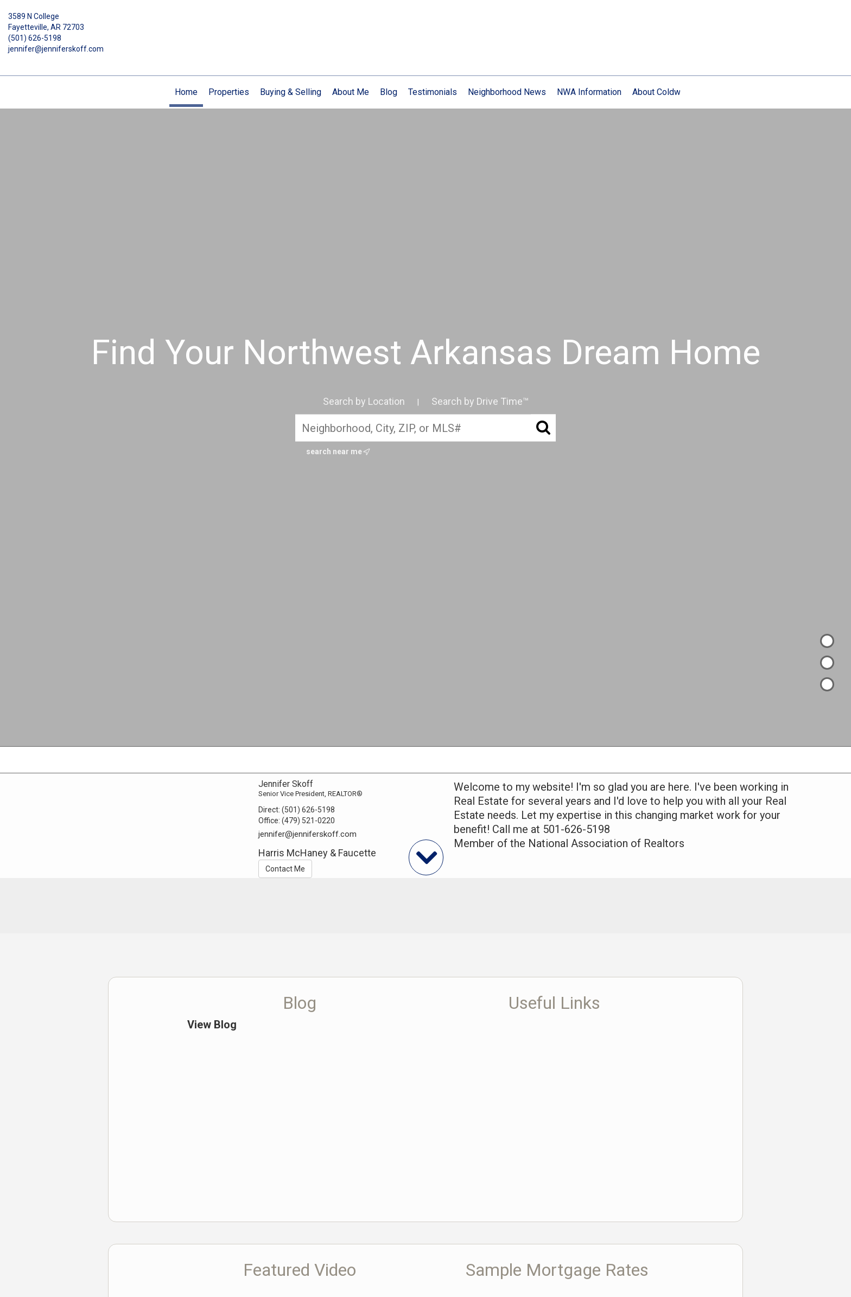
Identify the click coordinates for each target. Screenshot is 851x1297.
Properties (228, 92)
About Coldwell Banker (675, 92)
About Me (350, 92)
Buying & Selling (290, 92)
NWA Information (589, 92)
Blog (388, 92)
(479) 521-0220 (308, 820)
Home (186, 92)
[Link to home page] (426, 24)
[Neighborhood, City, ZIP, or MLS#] (425, 428)
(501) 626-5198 (34, 38)
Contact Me (285, 868)
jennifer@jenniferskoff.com (56, 48)
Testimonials (432, 92)
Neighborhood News (507, 92)
